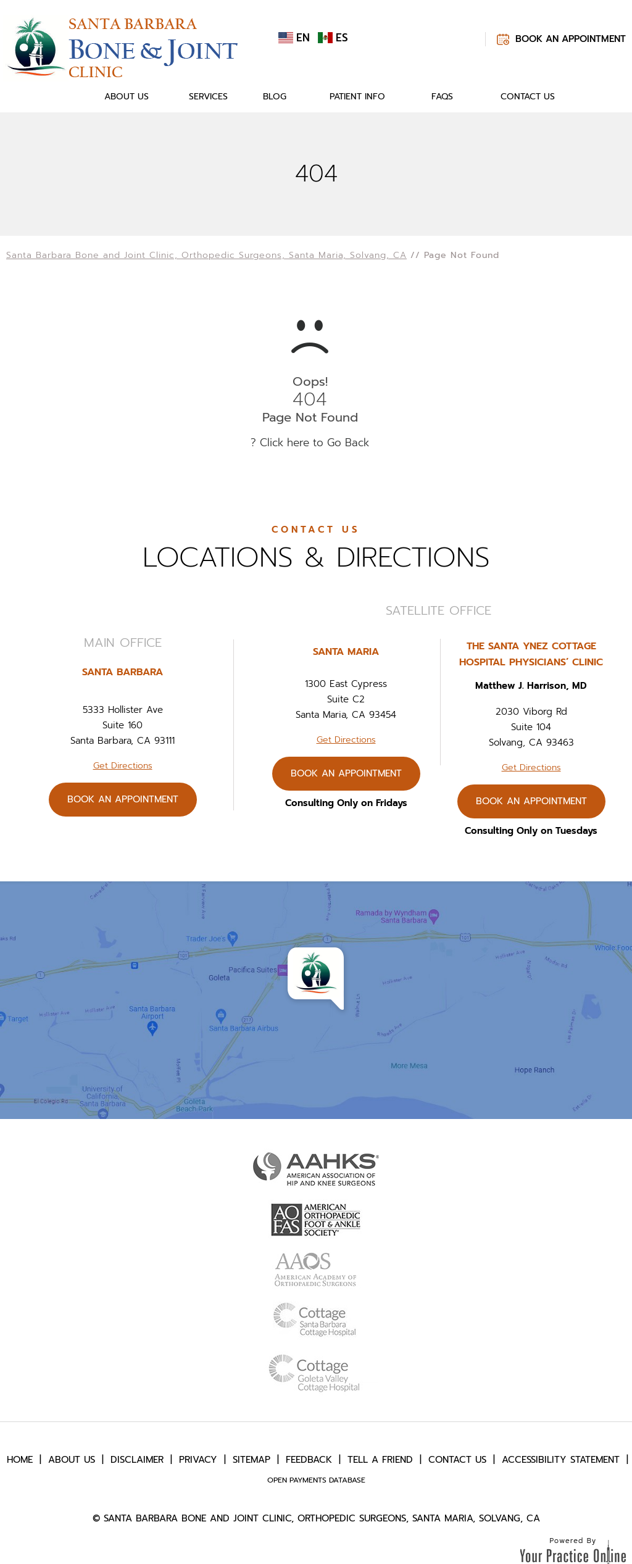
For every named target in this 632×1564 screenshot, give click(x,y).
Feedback (309, 1459)
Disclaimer (137, 1459)
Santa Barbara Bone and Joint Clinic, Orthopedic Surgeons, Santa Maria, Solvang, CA (206, 255)
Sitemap (251, 1459)
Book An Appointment (570, 39)
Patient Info (357, 96)
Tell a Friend (380, 1459)
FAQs (442, 96)
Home (66, 96)
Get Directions (122, 765)
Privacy (198, 1459)
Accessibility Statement (561, 1459)
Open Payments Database (316, 1480)
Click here (284, 443)
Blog (274, 96)
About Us (126, 96)
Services (208, 96)
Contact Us (528, 96)
